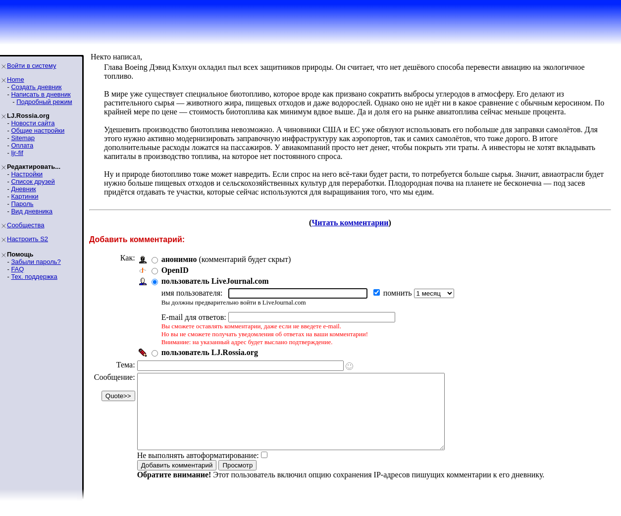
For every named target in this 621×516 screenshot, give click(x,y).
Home (15, 79)
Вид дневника (31, 211)
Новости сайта (32, 123)
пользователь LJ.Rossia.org (209, 352)
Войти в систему (31, 65)
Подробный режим (44, 101)
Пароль (22, 203)
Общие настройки (37, 130)
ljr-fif (17, 152)
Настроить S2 (27, 239)
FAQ (17, 269)
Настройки (27, 174)
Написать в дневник (40, 94)
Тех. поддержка (34, 276)
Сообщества (26, 225)
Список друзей (32, 181)
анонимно (179, 259)
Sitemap (23, 138)
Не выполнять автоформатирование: (198, 470)
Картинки (24, 196)
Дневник (23, 189)
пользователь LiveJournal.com (215, 281)
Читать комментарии (349, 222)
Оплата (22, 145)
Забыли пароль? (35, 261)
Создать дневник (36, 87)
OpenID (175, 270)
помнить (398, 293)
